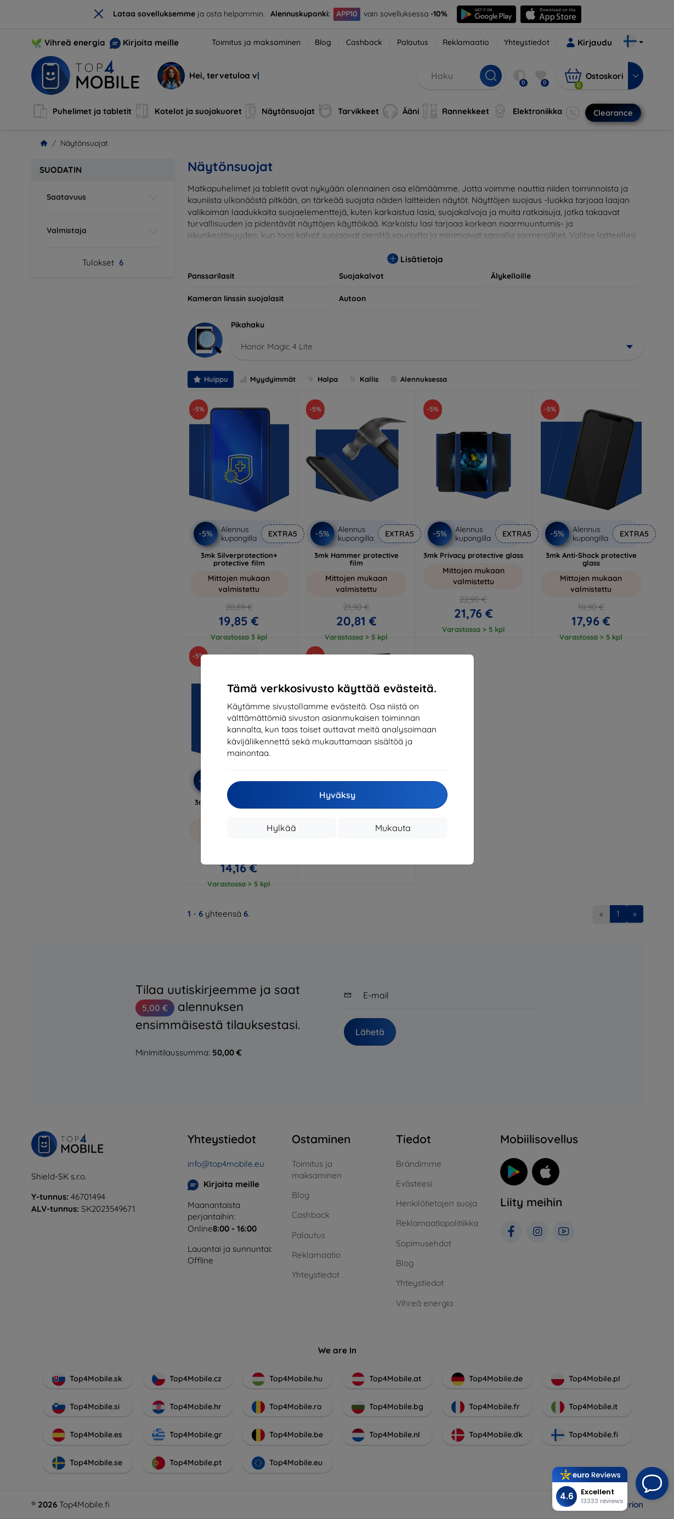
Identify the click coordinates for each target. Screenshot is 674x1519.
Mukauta (393, 827)
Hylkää (281, 827)
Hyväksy (337, 794)
